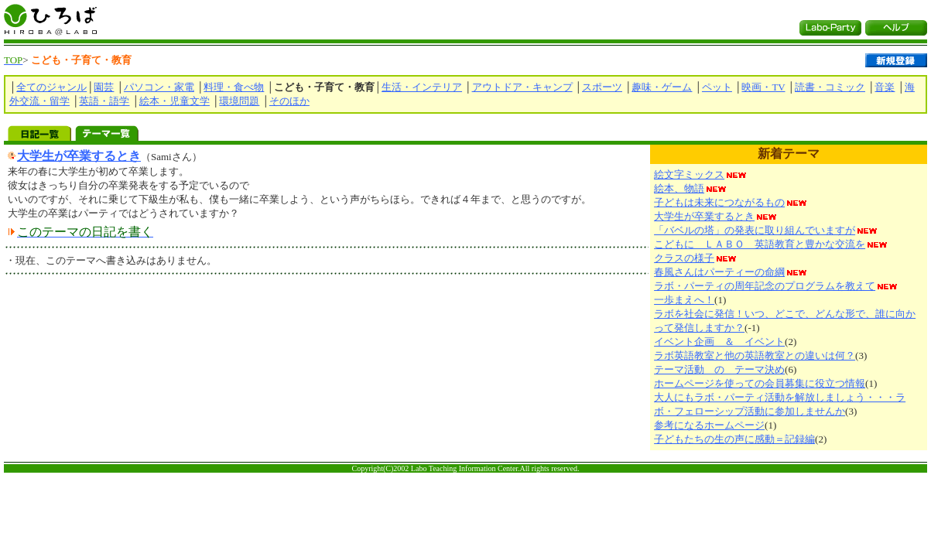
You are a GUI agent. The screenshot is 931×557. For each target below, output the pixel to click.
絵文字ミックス (689, 174)
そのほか (289, 101)
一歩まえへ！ (684, 300)
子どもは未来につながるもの (719, 202)
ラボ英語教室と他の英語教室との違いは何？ (754, 355)
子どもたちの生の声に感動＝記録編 (734, 439)
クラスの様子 (684, 258)
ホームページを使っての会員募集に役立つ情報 (759, 383)
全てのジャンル (51, 87)
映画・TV (763, 87)
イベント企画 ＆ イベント (719, 341)
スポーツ (602, 87)
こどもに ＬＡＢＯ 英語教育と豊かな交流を (759, 244)
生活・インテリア (422, 87)
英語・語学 (104, 101)
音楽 (885, 87)
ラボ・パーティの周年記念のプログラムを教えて (764, 286)
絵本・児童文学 (174, 101)
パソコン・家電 (159, 87)
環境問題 (239, 101)
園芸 (104, 87)
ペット (717, 87)
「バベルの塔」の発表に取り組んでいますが (754, 230)
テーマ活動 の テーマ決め (719, 369)
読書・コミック (830, 87)
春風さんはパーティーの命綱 (719, 272)
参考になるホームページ (709, 425)
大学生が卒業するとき (79, 155)
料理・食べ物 (234, 87)
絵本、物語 (679, 188)
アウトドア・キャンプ (522, 87)
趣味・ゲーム (662, 87)
